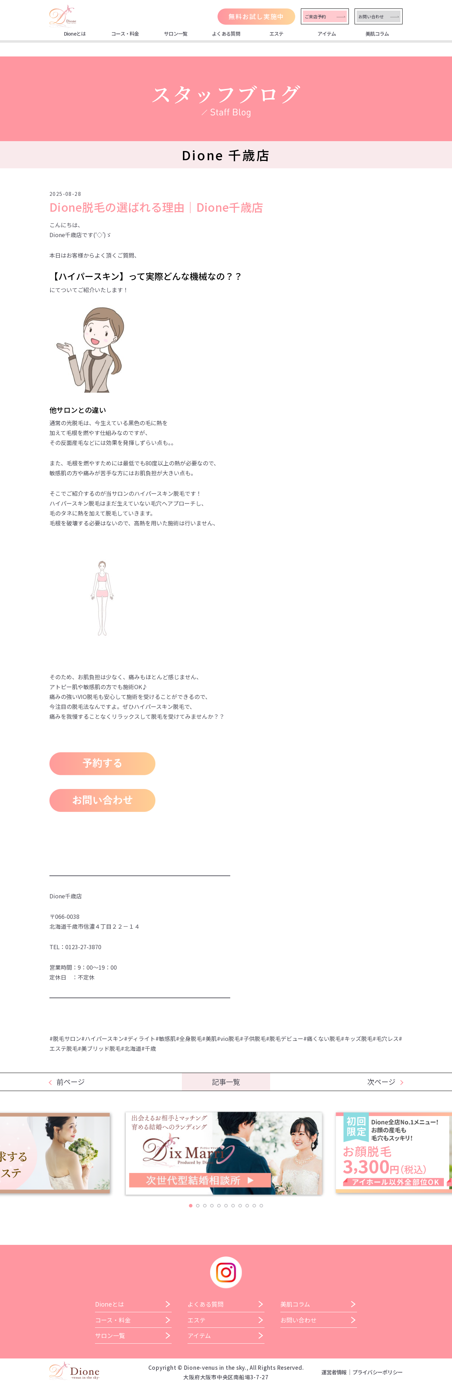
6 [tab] (226, 1205)
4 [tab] (212, 1205)
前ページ (70, 1082)
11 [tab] (261, 1205)
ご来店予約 (315, 16)
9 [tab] (247, 1205)
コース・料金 (125, 33)
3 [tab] (205, 1205)
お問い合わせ (371, 16)
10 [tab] (254, 1205)
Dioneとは (75, 33)
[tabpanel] (226, 1156)
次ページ (381, 1082)
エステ (276, 33)
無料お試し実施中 (256, 16)
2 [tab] (198, 1205)
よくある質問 (226, 33)
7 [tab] (233, 1205)
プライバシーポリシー (377, 1372)
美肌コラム (377, 33)
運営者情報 (333, 1372)
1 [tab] (190, 1205)
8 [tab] (240, 1205)
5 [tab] (219, 1205)
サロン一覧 (176, 33)
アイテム (326, 33)
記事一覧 (226, 1082)
